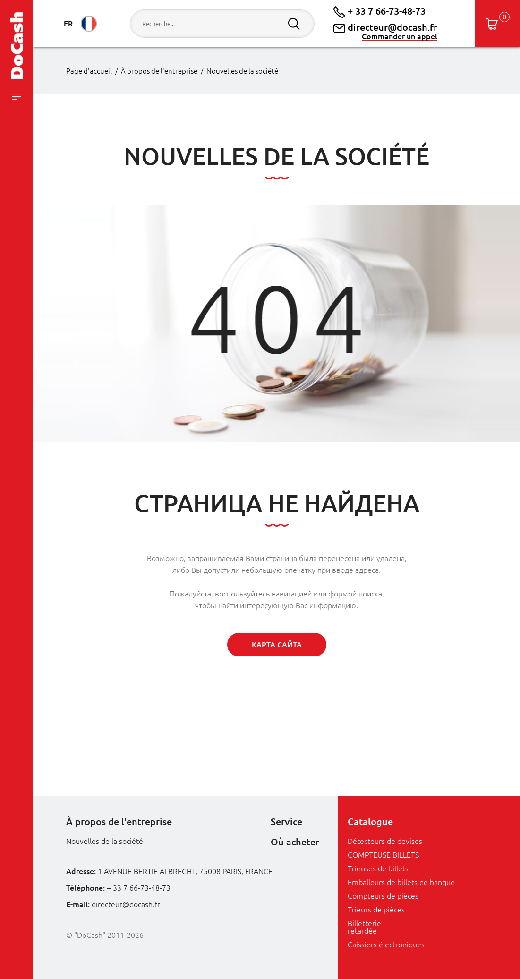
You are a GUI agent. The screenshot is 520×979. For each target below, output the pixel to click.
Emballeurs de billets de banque (401, 882)
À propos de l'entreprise (159, 71)
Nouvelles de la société (242, 71)
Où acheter (295, 841)
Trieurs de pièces (376, 909)
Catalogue (370, 821)
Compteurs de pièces (383, 896)
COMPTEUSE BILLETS (383, 855)
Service (286, 821)
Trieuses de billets (378, 868)
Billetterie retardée (364, 927)
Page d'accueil (89, 71)
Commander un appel (399, 37)
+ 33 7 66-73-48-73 (379, 11)
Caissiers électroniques (386, 944)
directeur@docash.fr (385, 28)
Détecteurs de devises (385, 841)
